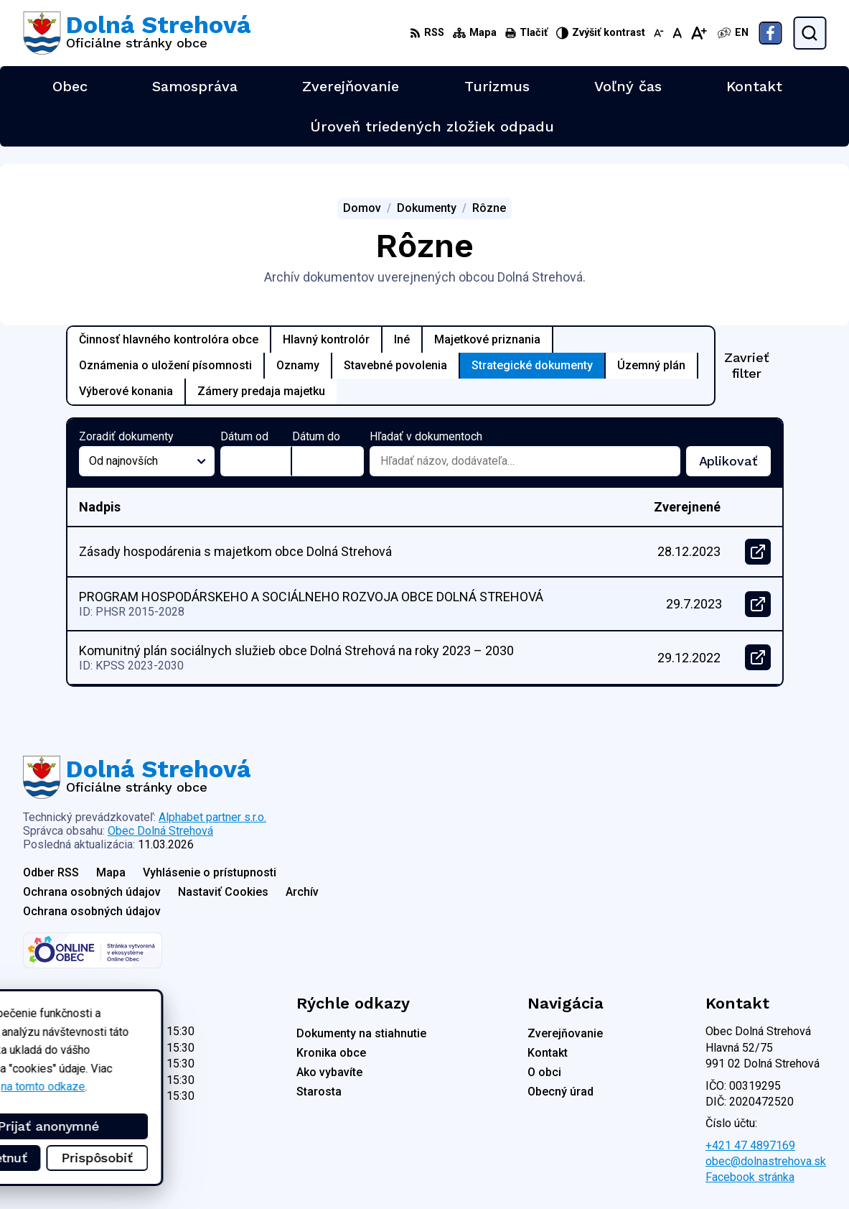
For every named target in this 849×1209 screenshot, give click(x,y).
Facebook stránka (749, 1177)
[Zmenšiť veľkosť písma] (658, 33)
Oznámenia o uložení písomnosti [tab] (165, 365)
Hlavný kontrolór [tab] (326, 339)
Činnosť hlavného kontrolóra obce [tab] (168, 339)
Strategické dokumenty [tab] (532, 365)
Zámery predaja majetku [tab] (261, 391)
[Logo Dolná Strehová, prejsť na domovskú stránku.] (136, 33)
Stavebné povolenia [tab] (395, 365)
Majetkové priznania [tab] (487, 339)
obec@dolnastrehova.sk (765, 1161)
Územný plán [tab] (651, 365)
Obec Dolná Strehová (160, 831)
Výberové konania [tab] (126, 391)
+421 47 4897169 (750, 1145)
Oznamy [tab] (297, 365)
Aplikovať (735, 464)
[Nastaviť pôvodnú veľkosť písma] (677, 33)
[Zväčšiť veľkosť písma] (698, 33)
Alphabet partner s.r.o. (212, 817)
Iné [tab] (402, 339)
